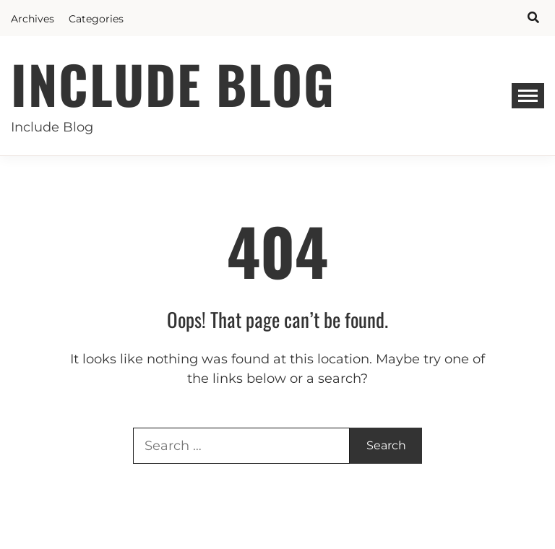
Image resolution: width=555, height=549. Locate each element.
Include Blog (173, 83)
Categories (96, 18)
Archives (32, 18)
